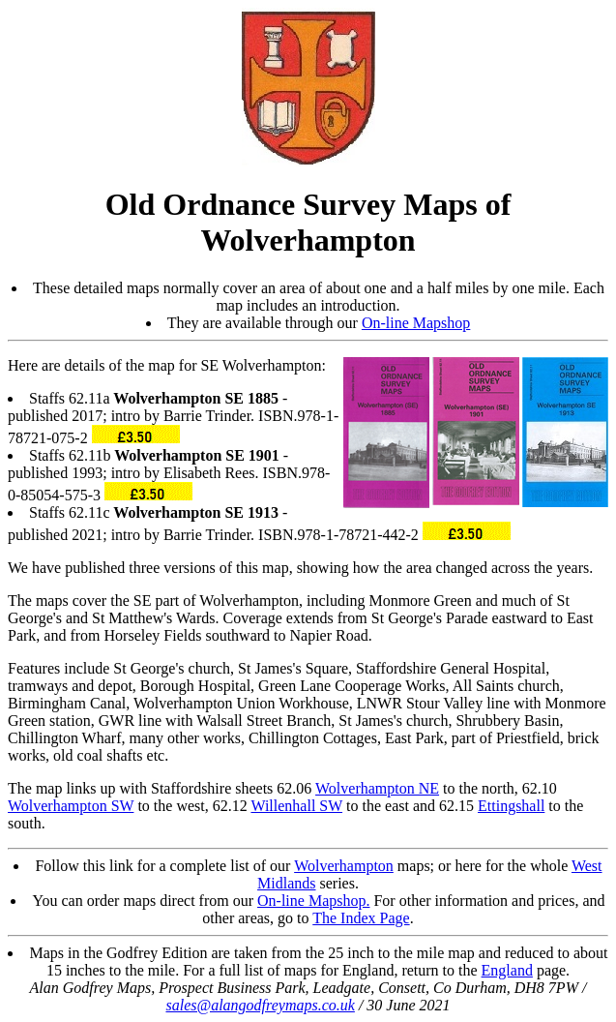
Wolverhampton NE (377, 788)
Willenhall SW (296, 805)
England (507, 970)
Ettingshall (511, 805)
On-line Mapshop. (313, 900)
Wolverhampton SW (70, 805)
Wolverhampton (344, 865)
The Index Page (360, 918)
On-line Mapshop (416, 323)
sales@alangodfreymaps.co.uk (259, 1005)
